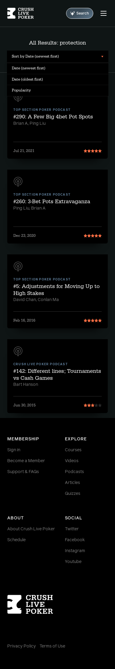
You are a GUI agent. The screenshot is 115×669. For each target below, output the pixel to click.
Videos (71, 461)
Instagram (75, 551)
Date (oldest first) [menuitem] (27, 79)
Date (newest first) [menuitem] (28, 68)
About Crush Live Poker (31, 529)
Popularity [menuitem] (21, 90)
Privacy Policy (21, 646)
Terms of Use (52, 646)
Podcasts (74, 472)
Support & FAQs (23, 472)
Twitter (72, 529)
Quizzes (72, 494)
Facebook (75, 540)
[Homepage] (20, 13)
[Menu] (103, 13)
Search (79, 13)
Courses (73, 450)
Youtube (73, 562)
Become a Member (26, 461)
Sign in (13, 450)
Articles (72, 483)
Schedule (16, 540)
